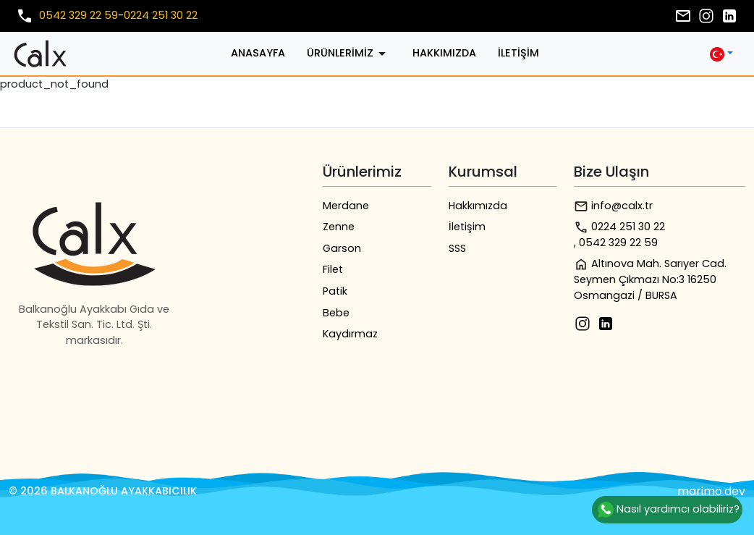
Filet (333, 269)
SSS (457, 248)
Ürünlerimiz (349, 53)
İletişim (518, 53)
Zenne (339, 226)
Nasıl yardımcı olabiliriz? (667, 510)
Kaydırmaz (350, 334)
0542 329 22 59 (78, 15)
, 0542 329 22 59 (616, 242)
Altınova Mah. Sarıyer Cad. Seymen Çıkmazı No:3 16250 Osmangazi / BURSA (650, 279)
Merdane (346, 205)
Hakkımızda (444, 53)
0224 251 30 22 (161, 15)
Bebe (336, 313)
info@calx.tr (613, 206)
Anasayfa (258, 53)
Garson (342, 248)
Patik (335, 291)
